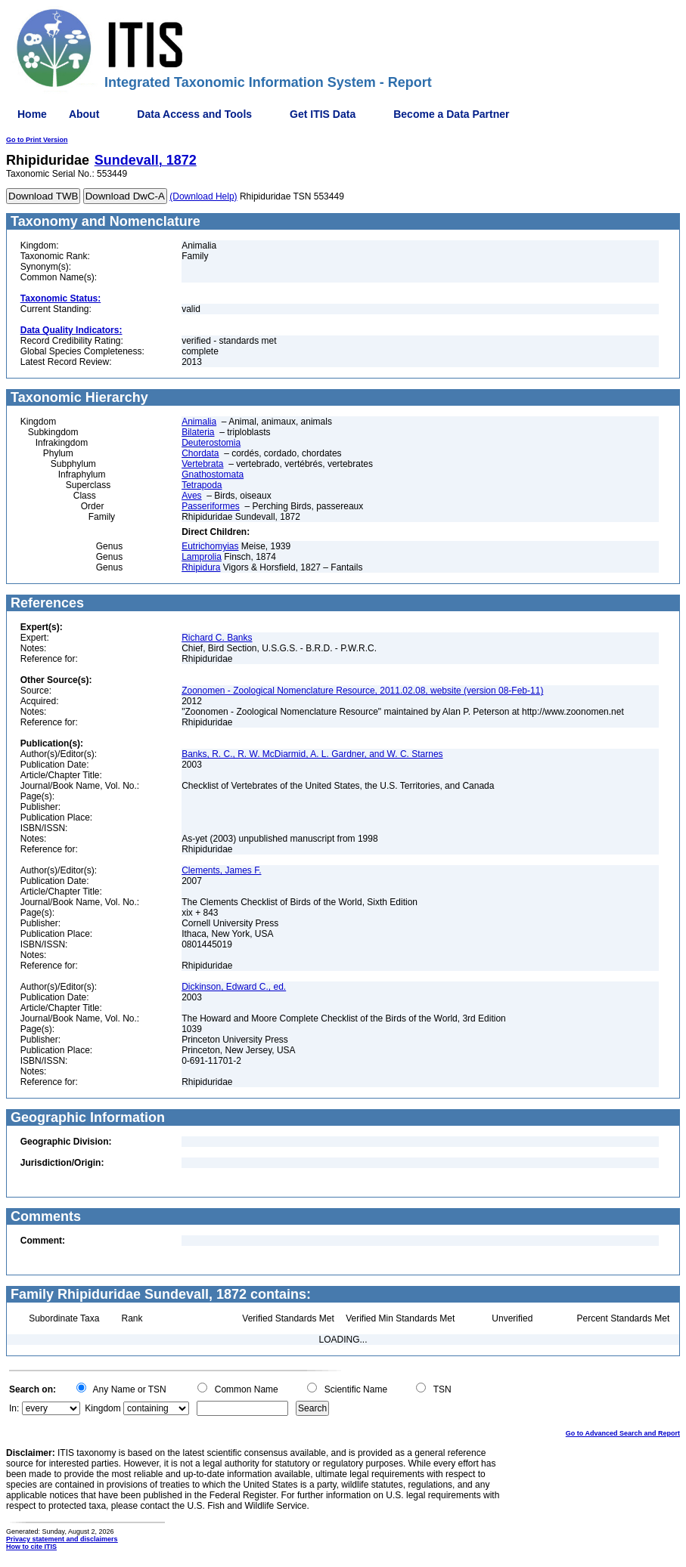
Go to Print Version (37, 140)
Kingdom (102, 1408)
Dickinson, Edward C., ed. (234, 986)
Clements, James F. (221, 870)
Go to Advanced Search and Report (623, 1433)
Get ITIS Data (322, 114)
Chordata (200, 453)
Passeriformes (211, 506)
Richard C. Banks (217, 637)
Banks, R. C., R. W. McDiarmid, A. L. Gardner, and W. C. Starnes (312, 754)
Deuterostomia (211, 442)
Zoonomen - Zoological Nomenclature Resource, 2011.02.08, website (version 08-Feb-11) (362, 690)
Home (32, 114)
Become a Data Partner (451, 114)
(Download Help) (203, 196)
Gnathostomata (213, 474)
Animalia (199, 421)
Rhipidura (201, 567)
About (84, 114)
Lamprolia (202, 557)
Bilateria (198, 432)
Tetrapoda (202, 485)
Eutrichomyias (210, 546)
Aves (191, 495)
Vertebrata (202, 464)
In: (14, 1408)
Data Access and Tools (194, 114)
